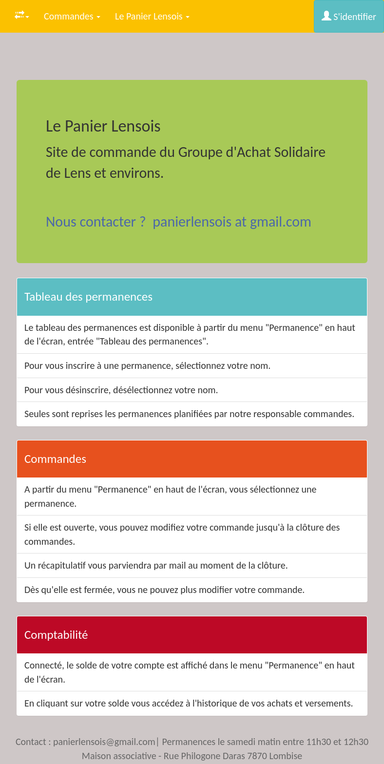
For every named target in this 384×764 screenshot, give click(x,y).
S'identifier (349, 16)
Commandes (72, 16)
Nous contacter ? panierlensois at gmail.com (178, 221)
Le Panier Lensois (152, 16)
